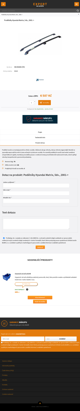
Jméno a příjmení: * (9, 182)
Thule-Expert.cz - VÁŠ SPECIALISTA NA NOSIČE (40, 4)
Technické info (40, 137)
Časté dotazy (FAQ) (8, 370)
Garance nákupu (7, 361)
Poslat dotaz (40, 143)
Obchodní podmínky (8, 366)
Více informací (40, 297)
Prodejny (5, 375)
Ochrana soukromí (7, 389)
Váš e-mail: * (7, 190)
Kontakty (4, 385)
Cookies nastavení (7, 394)
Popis (40, 132)
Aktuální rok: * (7, 198)
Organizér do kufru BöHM (23, 274)
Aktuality (4, 380)
